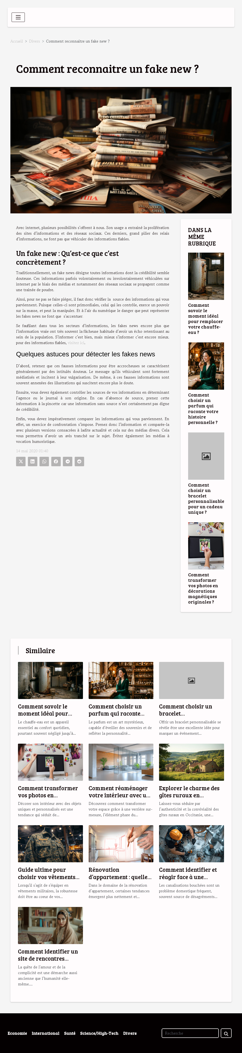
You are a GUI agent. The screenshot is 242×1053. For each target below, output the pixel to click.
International (45, 1033)
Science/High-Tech (99, 1033)
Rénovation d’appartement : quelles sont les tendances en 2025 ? (119, 880)
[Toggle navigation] (18, 17)
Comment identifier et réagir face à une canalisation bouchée (188, 877)
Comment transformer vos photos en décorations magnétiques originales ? (203, 588)
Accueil (16, 41)
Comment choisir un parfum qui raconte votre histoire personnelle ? (203, 408)
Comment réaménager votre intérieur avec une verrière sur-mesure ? (121, 795)
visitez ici (76, 342)
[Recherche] (190, 1033)
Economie (17, 1033)
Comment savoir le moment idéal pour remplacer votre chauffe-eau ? (205, 318)
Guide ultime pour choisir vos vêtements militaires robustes (46, 877)
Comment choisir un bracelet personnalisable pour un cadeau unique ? (206, 498)
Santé (69, 1033)
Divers (34, 41)
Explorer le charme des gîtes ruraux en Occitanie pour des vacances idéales (189, 798)
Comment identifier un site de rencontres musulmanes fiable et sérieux (48, 962)
